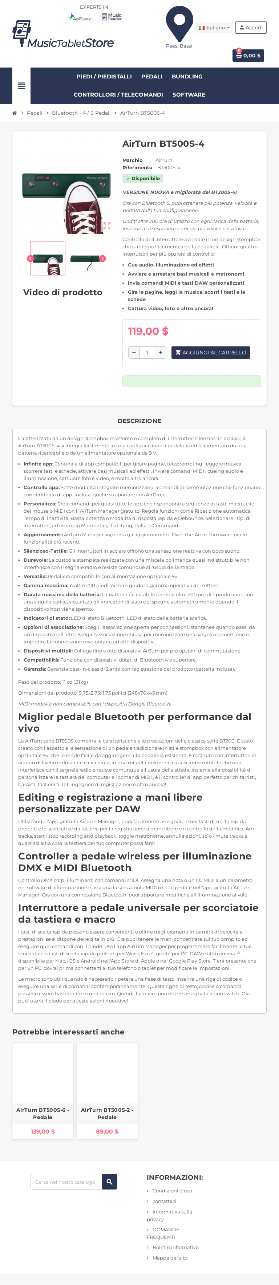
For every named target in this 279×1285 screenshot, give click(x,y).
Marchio (132, 160)
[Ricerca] (74, 1182)
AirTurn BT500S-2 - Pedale (107, 1114)
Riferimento (137, 167)
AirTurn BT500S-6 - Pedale (42, 1114)
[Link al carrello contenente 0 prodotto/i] (248, 55)
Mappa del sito (169, 1258)
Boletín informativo (175, 1247)
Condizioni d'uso (171, 1190)
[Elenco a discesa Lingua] (214, 27)
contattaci (164, 1201)
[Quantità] (147, 352)
